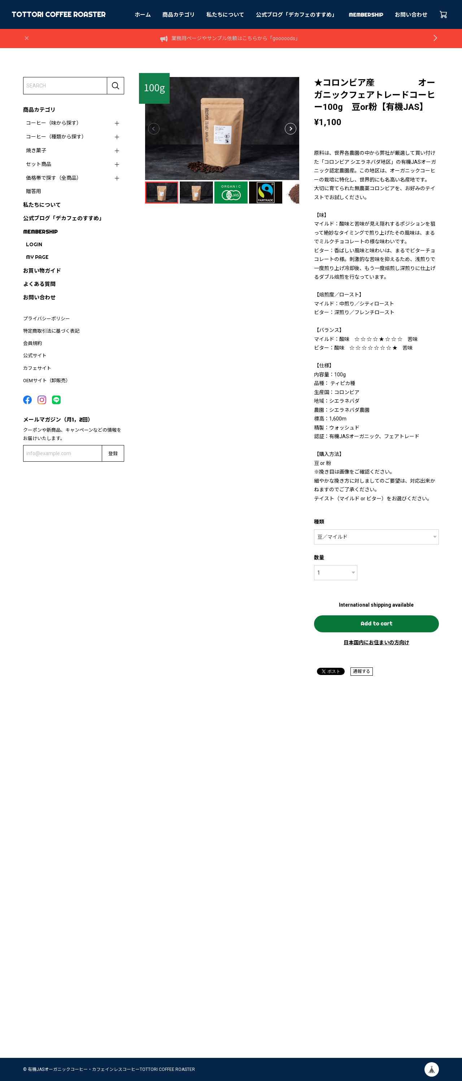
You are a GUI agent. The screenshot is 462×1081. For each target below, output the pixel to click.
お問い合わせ (411, 14)
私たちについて (225, 14)
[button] (290, 128)
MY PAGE (37, 257)
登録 (113, 453)
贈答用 (33, 191)
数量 (319, 557)
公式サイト (35, 355)
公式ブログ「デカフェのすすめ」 (296, 14)
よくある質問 (39, 284)
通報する (361, 671)
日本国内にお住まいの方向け (376, 642)
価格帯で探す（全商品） (54, 178)
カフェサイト (37, 368)
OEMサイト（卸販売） (46, 380)
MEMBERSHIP (366, 14)
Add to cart (376, 623)
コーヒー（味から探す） (54, 123)
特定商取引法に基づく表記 (51, 331)
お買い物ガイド (42, 270)
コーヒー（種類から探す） (56, 136)
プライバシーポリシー (46, 318)
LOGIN (34, 244)
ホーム (143, 14)
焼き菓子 (36, 150)
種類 (319, 522)
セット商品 (38, 164)
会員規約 (32, 343)
